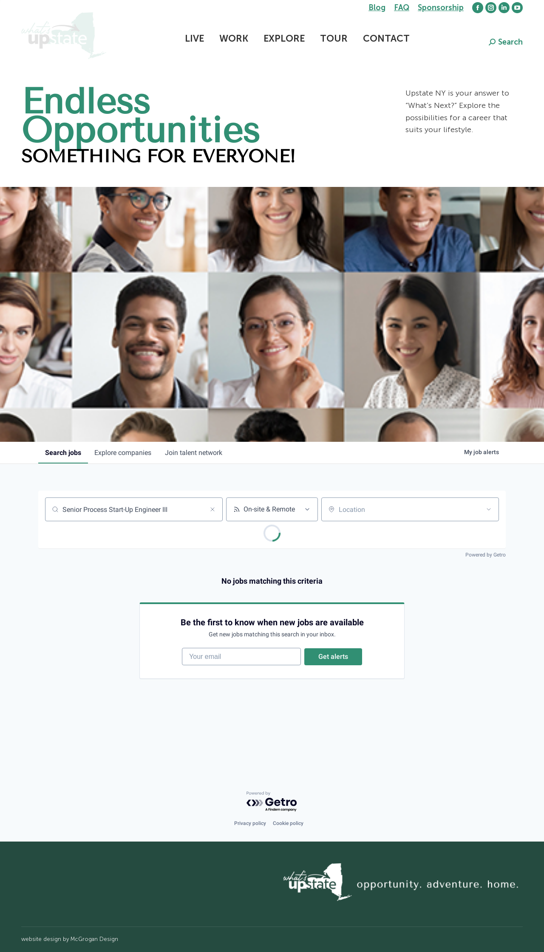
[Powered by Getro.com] (272, 801)
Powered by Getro (485, 555)
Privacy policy (250, 824)
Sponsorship (441, 7)
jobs (63, 453)
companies (123, 453)
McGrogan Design (94, 939)
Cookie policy (288, 824)
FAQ (401, 7)
